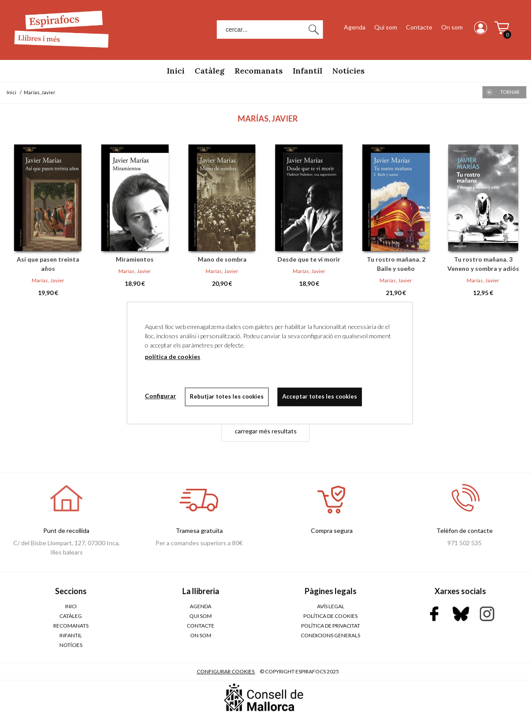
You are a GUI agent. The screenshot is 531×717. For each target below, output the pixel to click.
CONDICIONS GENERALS (330, 635)
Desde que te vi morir (308, 259)
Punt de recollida (66, 530)
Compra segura (332, 530)
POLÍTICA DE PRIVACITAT (330, 625)
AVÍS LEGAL (330, 606)
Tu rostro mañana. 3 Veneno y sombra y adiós (483, 263)
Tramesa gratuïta (199, 530)
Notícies (348, 71)
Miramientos (135, 259)
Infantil (307, 71)
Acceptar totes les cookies (319, 396)
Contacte (419, 27)
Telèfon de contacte (464, 530)
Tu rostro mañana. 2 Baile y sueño (396, 263)
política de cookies (172, 356)
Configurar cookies (226, 671)
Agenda (354, 27)
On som (452, 27)
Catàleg (210, 71)
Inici (175, 71)
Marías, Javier (48, 280)
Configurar (160, 395)
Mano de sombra (222, 259)
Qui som (385, 27)
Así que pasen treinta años (48, 263)
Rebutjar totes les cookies (227, 396)
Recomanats (259, 71)
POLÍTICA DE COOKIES (330, 616)
